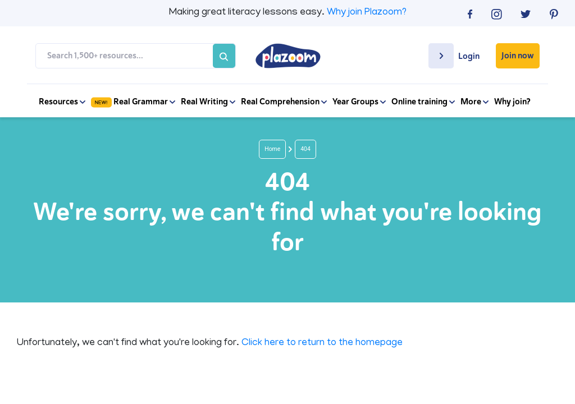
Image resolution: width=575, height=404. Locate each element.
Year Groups (359, 102)
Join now (517, 55)
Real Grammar (133, 102)
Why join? (512, 102)
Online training (423, 102)
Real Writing (208, 102)
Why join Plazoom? (367, 13)
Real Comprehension (284, 102)
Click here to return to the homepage (322, 343)
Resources (62, 102)
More (474, 102)
